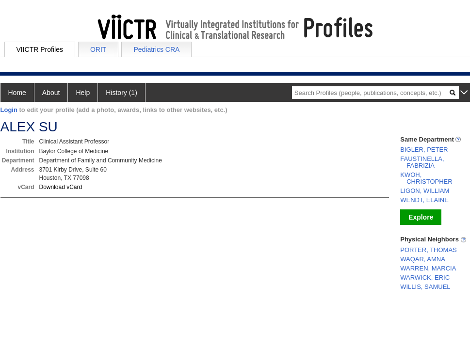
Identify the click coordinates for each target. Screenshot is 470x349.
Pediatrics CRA (156, 49)
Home (17, 92)
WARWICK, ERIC (425, 277)
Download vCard (60, 187)
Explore (420, 217)
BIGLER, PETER (424, 149)
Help (83, 92)
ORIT (98, 49)
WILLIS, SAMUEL (425, 286)
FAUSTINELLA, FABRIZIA (422, 162)
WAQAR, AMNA (422, 259)
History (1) (121, 92)
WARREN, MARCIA (428, 268)
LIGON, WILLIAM (424, 190)
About (51, 92)
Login (8, 109)
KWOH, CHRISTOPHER (426, 178)
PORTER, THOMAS (428, 250)
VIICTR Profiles (39, 49)
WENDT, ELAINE (424, 200)
